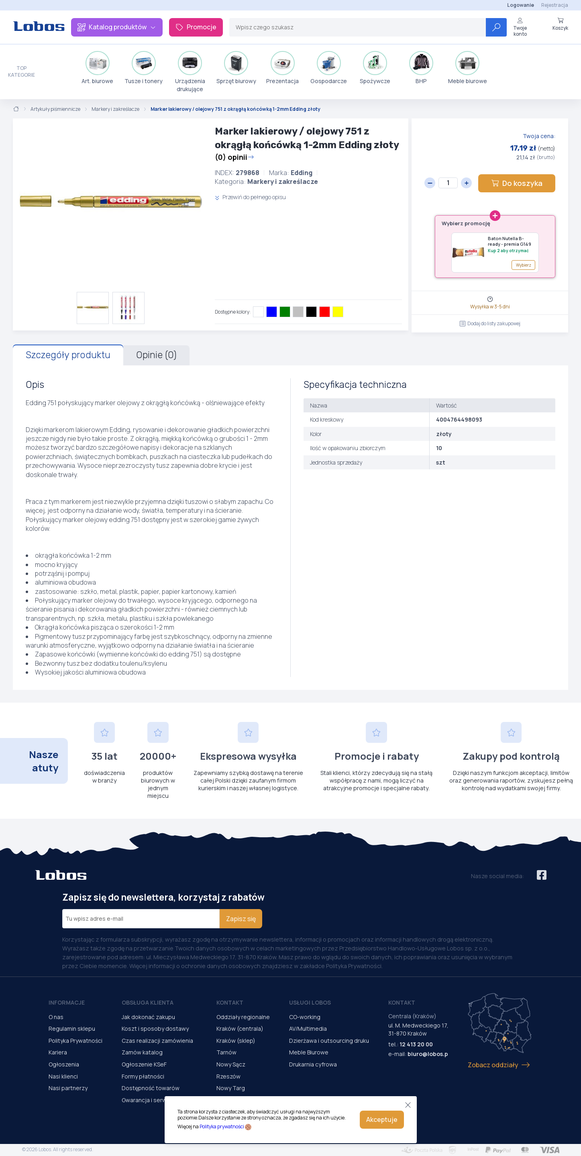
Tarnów (226, 1052)
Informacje (67, 1002)
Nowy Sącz (230, 1064)
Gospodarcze (328, 68)
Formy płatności (143, 1076)
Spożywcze (375, 68)
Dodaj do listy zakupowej (489, 323)
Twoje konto (520, 27)
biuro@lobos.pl (429, 1054)
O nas (56, 1017)
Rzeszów (228, 1076)
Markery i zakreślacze (115, 109)
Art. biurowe (97, 68)
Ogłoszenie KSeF (144, 1064)
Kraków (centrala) (239, 1028)
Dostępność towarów (150, 1088)
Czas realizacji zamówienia (157, 1040)
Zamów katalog (142, 1052)
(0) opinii (234, 157)
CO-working (304, 1017)
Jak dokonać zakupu (148, 1017)
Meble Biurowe (308, 1052)
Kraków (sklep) (235, 1040)
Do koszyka (516, 183)
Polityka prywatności (222, 1126)
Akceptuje (382, 1119)
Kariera (58, 1052)
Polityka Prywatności (75, 1040)
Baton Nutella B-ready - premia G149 (509, 241)
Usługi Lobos (310, 1002)
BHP (421, 68)
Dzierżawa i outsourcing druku (329, 1040)
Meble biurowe (467, 68)
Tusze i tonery (143, 68)
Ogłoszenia (64, 1064)
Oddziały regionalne (243, 1017)
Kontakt (229, 1002)
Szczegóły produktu (68, 355)
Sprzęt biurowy (236, 68)
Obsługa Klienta (147, 1002)
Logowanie (520, 5)
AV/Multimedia (308, 1028)
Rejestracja (554, 5)
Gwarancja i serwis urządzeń (159, 1100)
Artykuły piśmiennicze (55, 109)
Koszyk (560, 24)
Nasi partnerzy (68, 1088)
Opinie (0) (156, 355)
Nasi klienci (63, 1076)
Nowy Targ (230, 1088)
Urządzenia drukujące (190, 72)
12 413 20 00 (416, 1044)
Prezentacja (282, 68)
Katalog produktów (116, 26)
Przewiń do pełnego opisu (250, 197)
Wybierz (523, 265)
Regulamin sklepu (72, 1028)
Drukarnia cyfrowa (313, 1064)
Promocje (195, 26)
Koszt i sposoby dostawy (155, 1028)
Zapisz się (241, 918)
